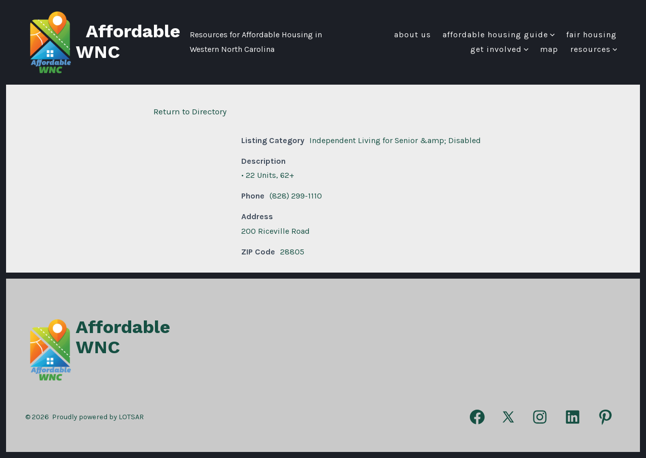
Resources (593, 49)
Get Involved (499, 49)
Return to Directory (190, 111)
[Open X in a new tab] (509, 417)
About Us (412, 34)
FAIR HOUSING (591, 34)
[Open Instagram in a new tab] (539, 417)
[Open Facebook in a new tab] (477, 417)
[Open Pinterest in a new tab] (605, 417)
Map (549, 49)
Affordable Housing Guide (499, 34)
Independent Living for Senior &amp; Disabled (395, 140)
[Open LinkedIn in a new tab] (572, 417)
